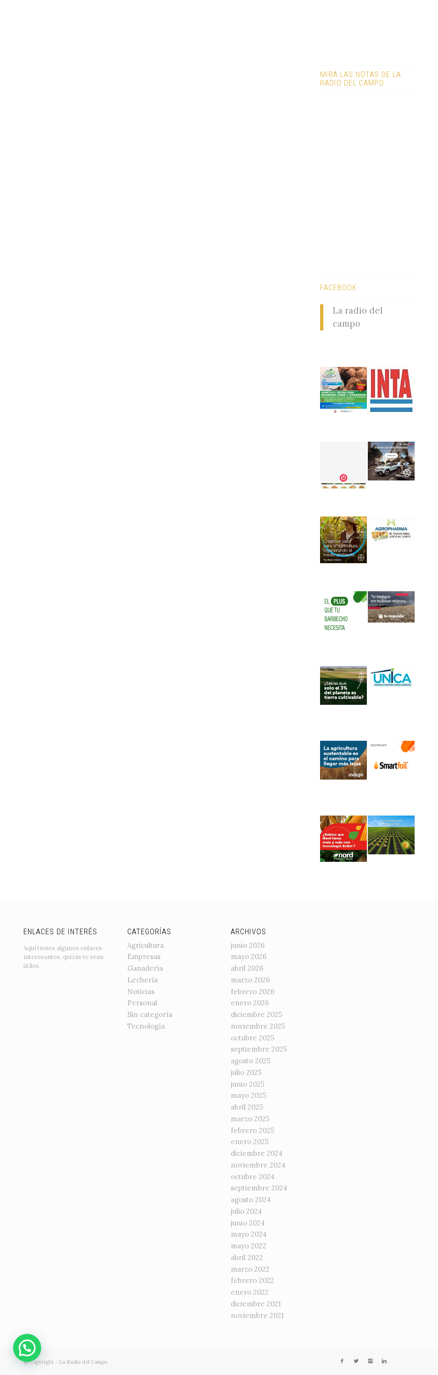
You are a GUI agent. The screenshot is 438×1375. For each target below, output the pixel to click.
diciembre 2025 (256, 1014)
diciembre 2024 (257, 1153)
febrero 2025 (252, 1130)
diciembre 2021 (256, 1303)
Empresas (144, 956)
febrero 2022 (252, 1280)
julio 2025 (246, 1072)
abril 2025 (247, 1107)
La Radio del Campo (83, 1362)
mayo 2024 (249, 1234)
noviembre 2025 (258, 1026)
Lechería (142, 979)
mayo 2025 (248, 1095)
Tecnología (146, 1026)
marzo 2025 (250, 1118)
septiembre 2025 (259, 1049)
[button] (27, 1348)
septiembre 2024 (259, 1187)
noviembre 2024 (258, 1164)
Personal (142, 1002)
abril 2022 (247, 1257)
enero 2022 (250, 1292)
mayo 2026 (249, 956)
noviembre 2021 (257, 1315)
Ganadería (145, 968)
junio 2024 (248, 1222)
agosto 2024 (251, 1199)
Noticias (140, 991)
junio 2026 (248, 945)
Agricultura (145, 945)
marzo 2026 (250, 979)
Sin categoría (149, 1014)
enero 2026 (250, 1002)
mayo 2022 (248, 1245)
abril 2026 (247, 968)
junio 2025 (247, 1084)
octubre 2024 (253, 1176)
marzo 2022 (250, 1269)
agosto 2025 (250, 1060)
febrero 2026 (253, 991)
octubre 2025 (252, 1037)
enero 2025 (250, 1141)
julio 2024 (246, 1211)
